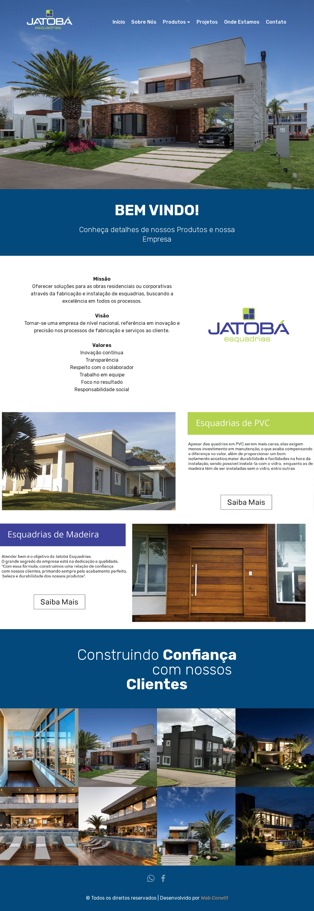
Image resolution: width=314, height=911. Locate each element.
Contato (276, 22)
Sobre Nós (143, 22)
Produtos (174, 22)
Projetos (207, 22)
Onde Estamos (241, 22)
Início (119, 22)
